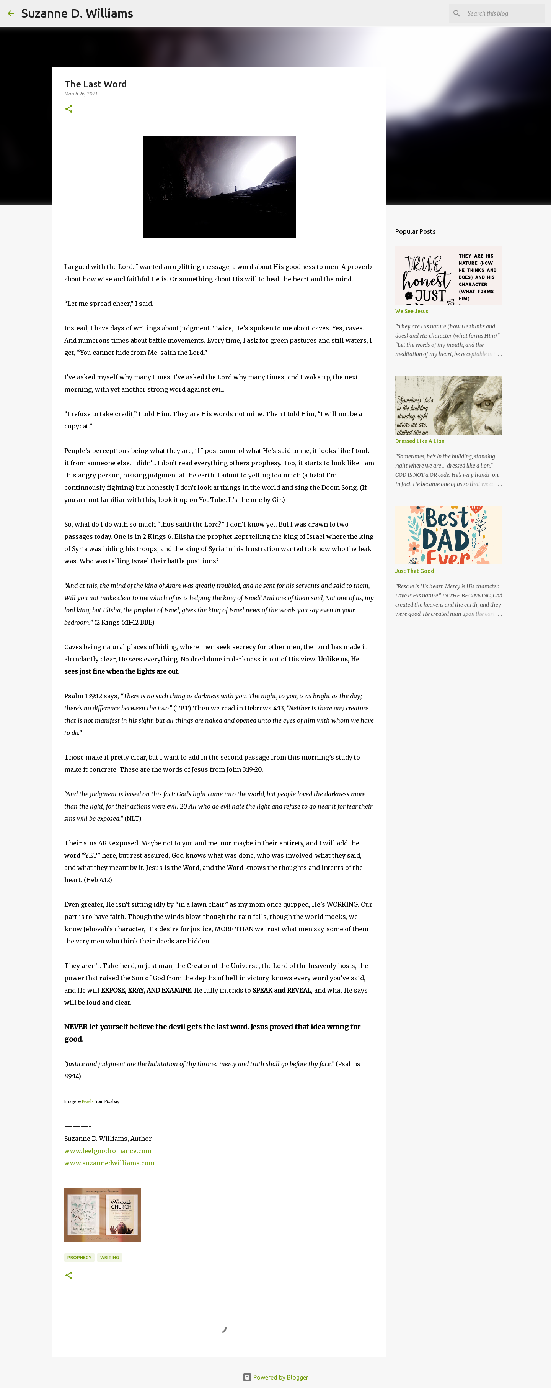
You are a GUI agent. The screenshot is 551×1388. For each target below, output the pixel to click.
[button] (68, 109)
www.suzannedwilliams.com (109, 1163)
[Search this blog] (505, 13)
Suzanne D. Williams (77, 13)
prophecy (79, 1257)
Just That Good (414, 571)
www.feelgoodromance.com (108, 1151)
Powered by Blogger (275, 1377)
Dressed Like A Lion (420, 441)
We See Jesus (411, 311)
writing (109, 1257)
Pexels (88, 1101)
